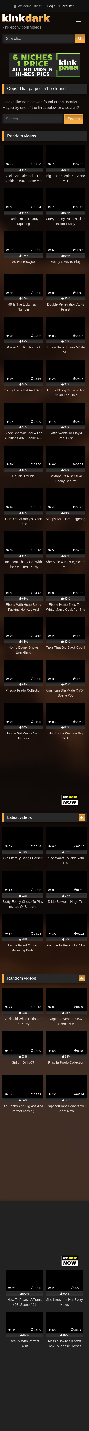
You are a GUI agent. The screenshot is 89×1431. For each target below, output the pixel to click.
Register (67, 6)
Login (51, 6)
